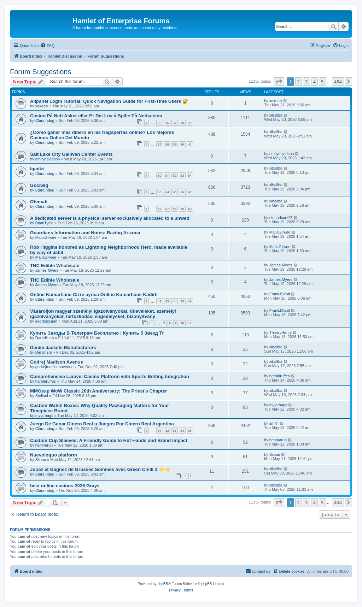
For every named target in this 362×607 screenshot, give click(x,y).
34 (182, 430)
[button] (279, 81)
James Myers (46, 270)
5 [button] (322, 81)
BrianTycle (44, 223)
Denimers (43, 352)
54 (190, 175)
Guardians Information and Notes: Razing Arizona (85, 232)
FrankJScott (279, 294)
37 (174, 122)
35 (159, 122)
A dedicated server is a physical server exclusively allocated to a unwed (109, 218)
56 (159, 208)
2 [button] (298, 81)
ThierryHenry (280, 332)
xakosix (41, 106)
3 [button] (306, 81)
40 (182, 144)
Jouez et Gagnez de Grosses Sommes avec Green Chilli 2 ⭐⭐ (100, 469)
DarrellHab (44, 338)
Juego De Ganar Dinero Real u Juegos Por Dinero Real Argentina (102, 423)
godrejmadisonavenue (54, 367)
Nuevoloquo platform (53, 455)
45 (182, 301)
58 (174, 208)
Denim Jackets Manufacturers (63, 347)
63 (159, 192)
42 (159, 301)
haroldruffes (45, 381)
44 (174, 301)
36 (167, 122)
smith (274, 423)
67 (190, 192)
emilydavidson (47, 159)
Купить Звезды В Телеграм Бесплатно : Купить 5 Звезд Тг (97, 333)
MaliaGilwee (46, 237)
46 (190, 301)
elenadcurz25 (281, 218)
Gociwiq (39, 185)
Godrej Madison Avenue (56, 362)
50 (159, 175)
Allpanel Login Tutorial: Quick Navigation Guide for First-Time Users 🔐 (109, 101)
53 (182, 175)
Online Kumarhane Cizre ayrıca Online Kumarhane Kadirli (94, 294)
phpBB (162, 584)
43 (167, 301)
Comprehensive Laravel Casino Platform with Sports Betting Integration (109, 376)
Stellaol (41, 396)
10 (182, 323)
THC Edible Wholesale (54, 265)
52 (174, 175)
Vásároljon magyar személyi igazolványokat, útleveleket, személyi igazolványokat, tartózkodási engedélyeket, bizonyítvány (103, 313)
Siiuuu (40, 460)
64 (167, 192)
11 (190, 323)
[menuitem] (47, 45)
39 (190, 122)
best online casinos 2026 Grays (64, 485)
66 (182, 192)
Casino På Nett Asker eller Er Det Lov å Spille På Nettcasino (96, 115)
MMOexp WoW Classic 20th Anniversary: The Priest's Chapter (98, 391)
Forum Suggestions (40, 72)
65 (174, 192)
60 (190, 208)
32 (167, 430)
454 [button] (338, 81)
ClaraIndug (44, 120)
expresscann (46, 321)
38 (182, 122)
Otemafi (38, 201)
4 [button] (314, 81)
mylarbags (44, 415)
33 (174, 430)
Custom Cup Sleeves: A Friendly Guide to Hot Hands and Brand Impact (108, 440)
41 (190, 144)
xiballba (275, 115)
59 (182, 208)
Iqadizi (37, 168)
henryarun (44, 445)
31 (159, 430)
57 (167, 208)
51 (167, 175)
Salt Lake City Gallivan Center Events (71, 154)
